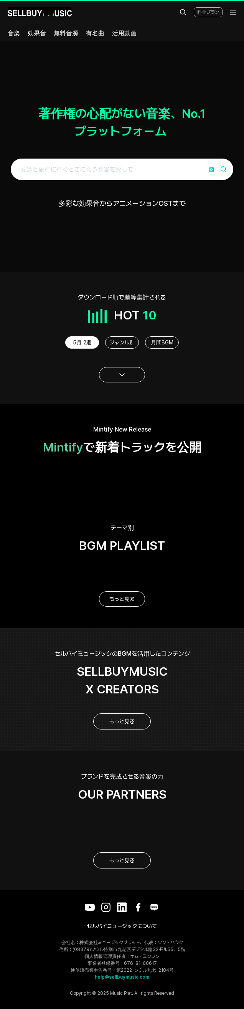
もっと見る (122, 599)
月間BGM (162, 342)
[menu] (233, 12)
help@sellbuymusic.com (122, 977)
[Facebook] (138, 907)
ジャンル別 (122, 342)
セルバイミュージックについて (122, 926)
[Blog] (154, 907)
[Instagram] (106, 907)
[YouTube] (90, 907)
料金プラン (208, 12)
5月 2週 (82, 342)
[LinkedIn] (122, 907)
